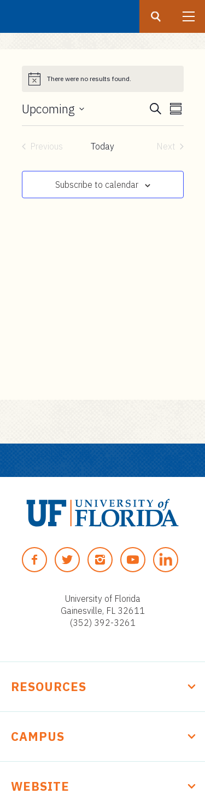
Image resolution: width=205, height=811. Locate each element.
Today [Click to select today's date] (102, 146)
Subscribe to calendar (96, 184)
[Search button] (155, 16)
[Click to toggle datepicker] (53, 109)
